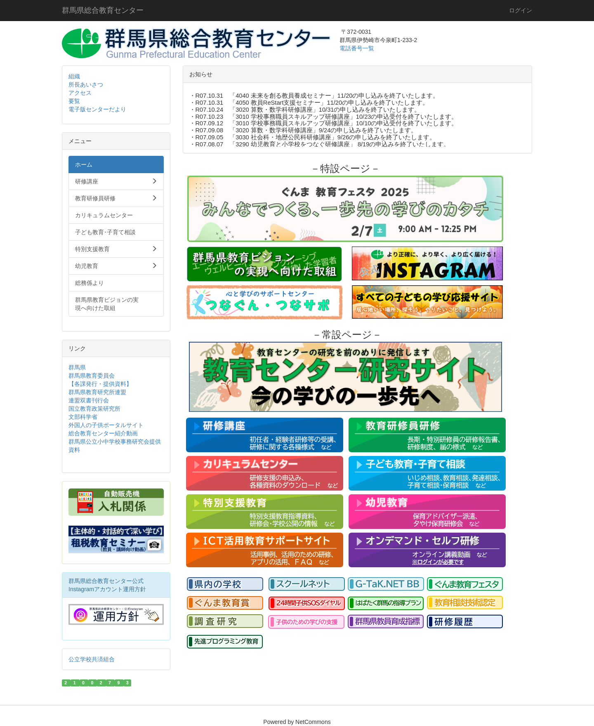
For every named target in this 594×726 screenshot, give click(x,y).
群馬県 (77, 367)
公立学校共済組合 (91, 659)
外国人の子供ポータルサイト (106, 425)
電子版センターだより (97, 109)
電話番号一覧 (357, 48)
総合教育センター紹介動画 (103, 433)
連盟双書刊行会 (88, 400)
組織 (74, 76)
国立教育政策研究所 (94, 408)
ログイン (520, 10)
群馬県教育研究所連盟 (97, 392)
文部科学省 (82, 417)
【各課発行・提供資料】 (100, 384)
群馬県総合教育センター (103, 10)
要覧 (74, 101)
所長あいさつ (85, 84)
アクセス (80, 92)
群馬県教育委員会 (91, 375)
